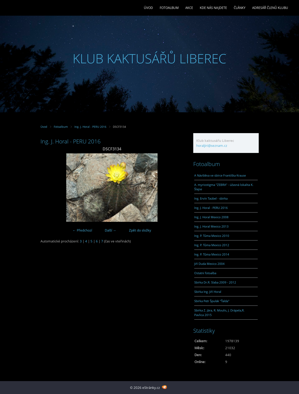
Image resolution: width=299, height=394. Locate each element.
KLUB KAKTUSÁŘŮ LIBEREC (149, 58)
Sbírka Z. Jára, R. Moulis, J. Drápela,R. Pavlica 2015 (219, 312)
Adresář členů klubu (270, 8)
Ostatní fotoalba (205, 273)
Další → (110, 230)
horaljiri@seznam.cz (211, 145)
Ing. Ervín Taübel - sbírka (211, 198)
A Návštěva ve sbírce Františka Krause (220, 175)
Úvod (148, 8)
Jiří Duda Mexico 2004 (209, 264)
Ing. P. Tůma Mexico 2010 (211, 236)
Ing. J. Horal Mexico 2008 (211, 217)
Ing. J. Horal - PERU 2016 (90, 127)
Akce (189, 8)
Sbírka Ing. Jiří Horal (207, 292)
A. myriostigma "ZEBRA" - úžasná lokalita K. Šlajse (223, 187)
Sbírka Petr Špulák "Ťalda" (211, 301)
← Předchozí (82, 230)
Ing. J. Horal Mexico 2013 (211, 226)
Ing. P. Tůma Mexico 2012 (211, 245)
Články (239, 8)
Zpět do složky (140, 230)
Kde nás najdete (213, 8)
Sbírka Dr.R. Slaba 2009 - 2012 (215, 282)
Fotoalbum (169, 8)
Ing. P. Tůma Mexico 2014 (211, 254)
